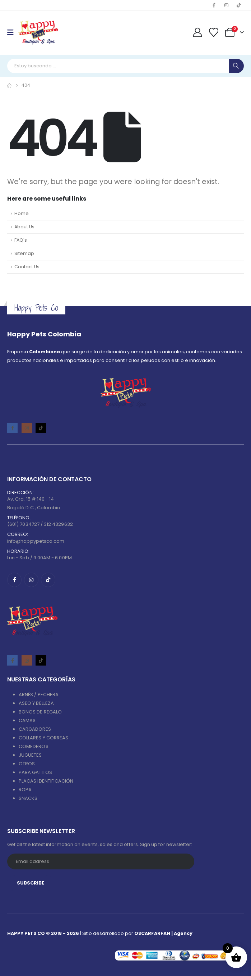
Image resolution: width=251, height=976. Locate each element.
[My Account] (197, 32)
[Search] (236, 66)
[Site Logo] (38, 32)
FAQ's (20, 240)
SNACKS (28, 798)
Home (21, 213)
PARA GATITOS (35, 772)
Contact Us (26, 267)
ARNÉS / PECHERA (39, 694)
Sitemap (24, 253)
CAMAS (27, 720)
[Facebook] (214, 5)
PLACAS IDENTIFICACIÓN (46, 781)
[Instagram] (226, 5)
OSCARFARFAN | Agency (163, 933)
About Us (24, 227)
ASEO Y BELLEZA (36, 703)
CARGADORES (35, 729)
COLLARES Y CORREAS (43, 737)
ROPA (25, 789)
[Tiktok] (238, 5)
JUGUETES (30, 755)
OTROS (27, 763)
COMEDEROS (33, 746)
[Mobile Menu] (12, 32)
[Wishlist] (213, 32)
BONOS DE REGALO (40, 711)
